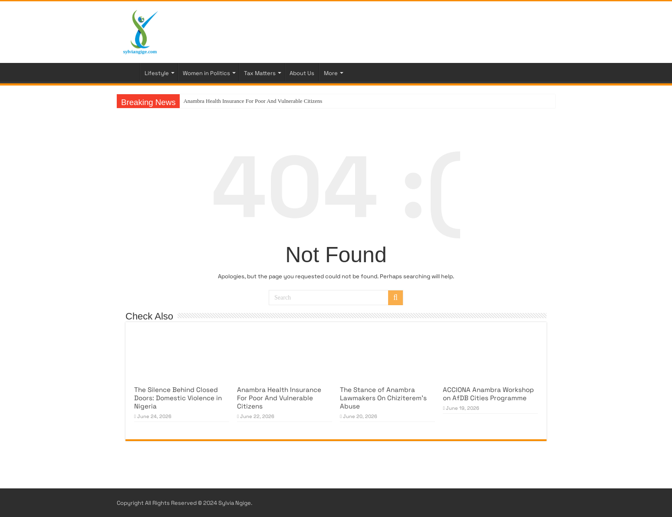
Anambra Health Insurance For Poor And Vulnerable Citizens (252, 101)
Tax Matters (260, 73)
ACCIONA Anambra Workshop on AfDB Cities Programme (488, 393)
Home (128, 72)
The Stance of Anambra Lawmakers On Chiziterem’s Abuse (383, 397)
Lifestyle (157, 73)
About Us (302, 73)
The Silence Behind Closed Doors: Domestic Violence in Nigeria (178, 397)
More (331, 73)
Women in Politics (206, 73)
